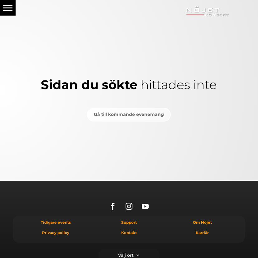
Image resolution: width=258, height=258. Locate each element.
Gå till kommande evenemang (129, 114)
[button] (8, 8)
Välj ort (126, 254)
